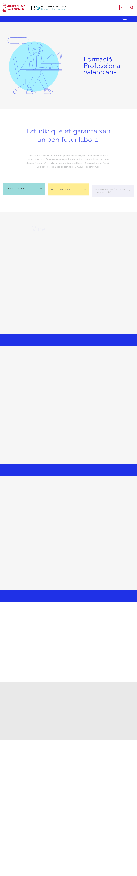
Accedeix (126, 19)
